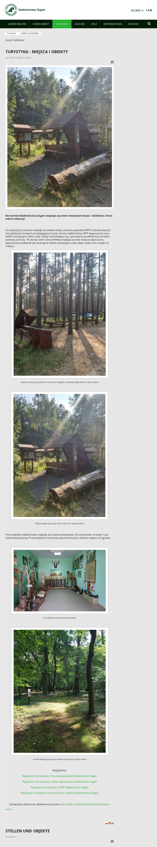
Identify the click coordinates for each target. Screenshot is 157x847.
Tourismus (11, 33)
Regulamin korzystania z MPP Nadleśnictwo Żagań (60, 787)
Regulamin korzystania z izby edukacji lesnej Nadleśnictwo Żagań (59, 776)
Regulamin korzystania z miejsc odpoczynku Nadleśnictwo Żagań (59, 781)
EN (137, 10)
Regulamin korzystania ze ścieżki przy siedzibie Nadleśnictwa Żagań (59, 793)
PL (132, 10)
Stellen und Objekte (29, 33)
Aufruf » (9, 809)
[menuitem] (17, 24)
